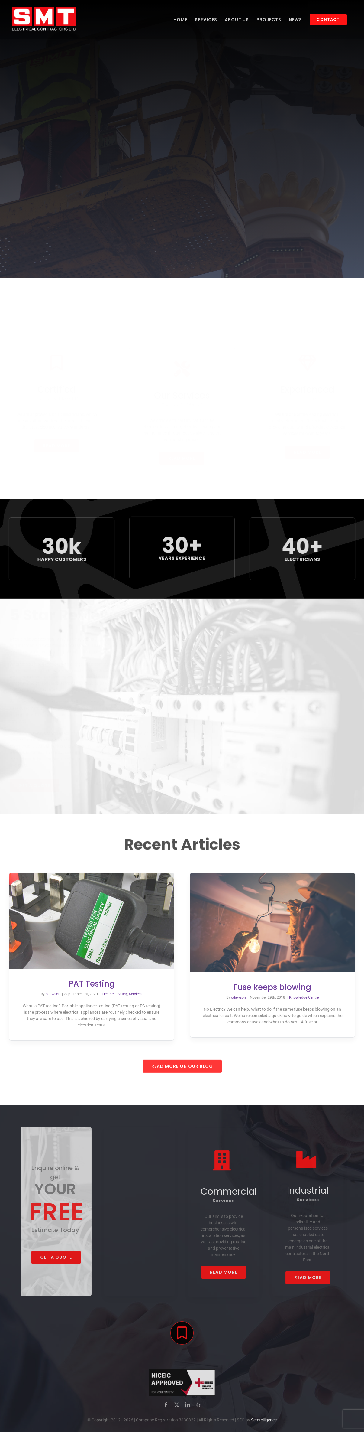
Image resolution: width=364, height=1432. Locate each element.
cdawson (48, 994)
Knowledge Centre (308, 997)
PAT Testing (87, 983)
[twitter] (176, 1409)
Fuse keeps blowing (277, 987)
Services (131, 994)
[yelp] (198, 1409)
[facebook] (165, 1409)
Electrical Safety (110, 994)
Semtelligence (264, 1424)
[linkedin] (187, 1409)
